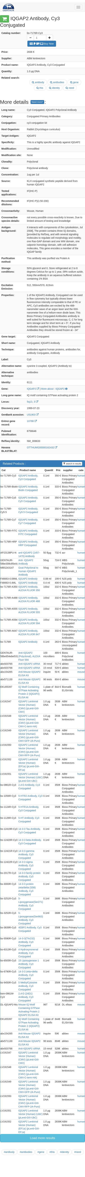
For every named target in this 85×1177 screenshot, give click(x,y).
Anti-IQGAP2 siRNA (29, 663)
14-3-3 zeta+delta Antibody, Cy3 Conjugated (27, 975)
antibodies (57, 82)
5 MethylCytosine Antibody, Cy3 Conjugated (27, 986)
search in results (72, 464)
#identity (64, 1152)
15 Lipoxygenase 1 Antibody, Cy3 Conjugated (28, 964)
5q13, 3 (32, 401)
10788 (32, 421)
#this (52, 1152)
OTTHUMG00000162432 (42, 447)
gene (74, 82)
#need (77, 1152)
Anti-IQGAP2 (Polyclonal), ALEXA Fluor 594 (29, 656)
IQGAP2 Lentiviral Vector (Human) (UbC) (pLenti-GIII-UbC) (30, 777)
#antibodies (26, 1152)
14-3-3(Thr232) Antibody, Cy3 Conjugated (26, 942)
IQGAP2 (33, 388)
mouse (81, 671)
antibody (38, 82)
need (70, 87)
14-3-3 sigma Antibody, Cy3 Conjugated (25, 865)
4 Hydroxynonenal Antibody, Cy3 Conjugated (28, 953)
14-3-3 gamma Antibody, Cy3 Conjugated (26, 854)
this (39, 87)
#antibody (9, 1152)
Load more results (42, 1138)
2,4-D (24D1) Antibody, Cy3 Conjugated (25, 997)
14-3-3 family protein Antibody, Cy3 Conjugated (29, 876)
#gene (41, 1152)
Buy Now (42, 43)
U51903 (33, 414)
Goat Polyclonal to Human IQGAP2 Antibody (28, 571)
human (81, 475)
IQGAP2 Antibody (28, 578)
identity (54, 87)
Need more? (37, 102)
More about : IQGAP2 (54, 388)
